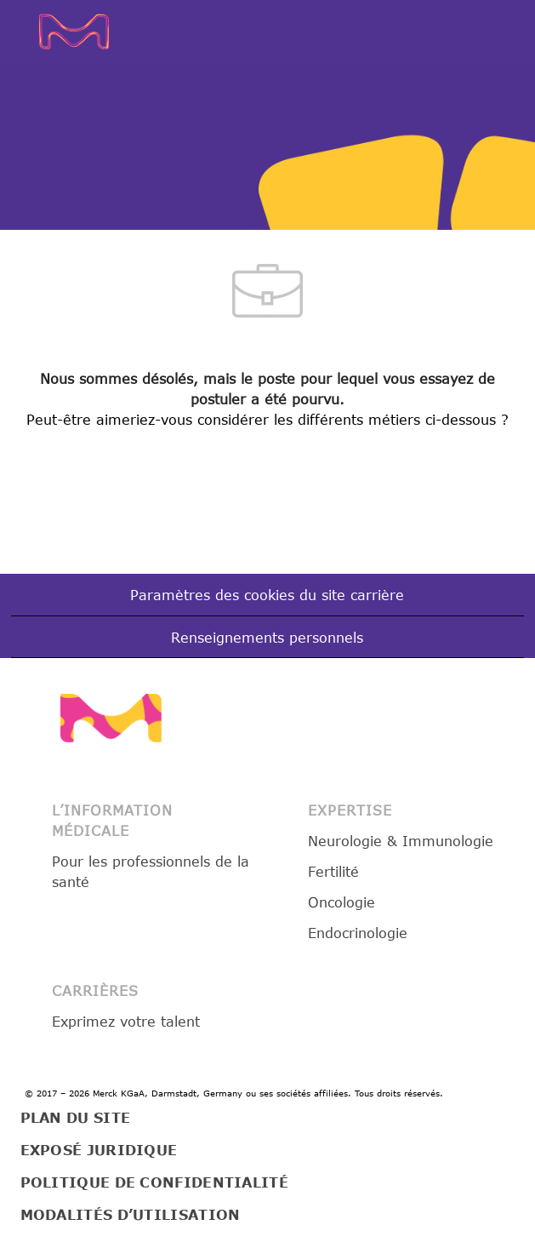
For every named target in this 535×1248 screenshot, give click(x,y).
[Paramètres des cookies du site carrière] (267, 595)
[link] (111, 718)
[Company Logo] (80, 29)
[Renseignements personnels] (267, 637)
